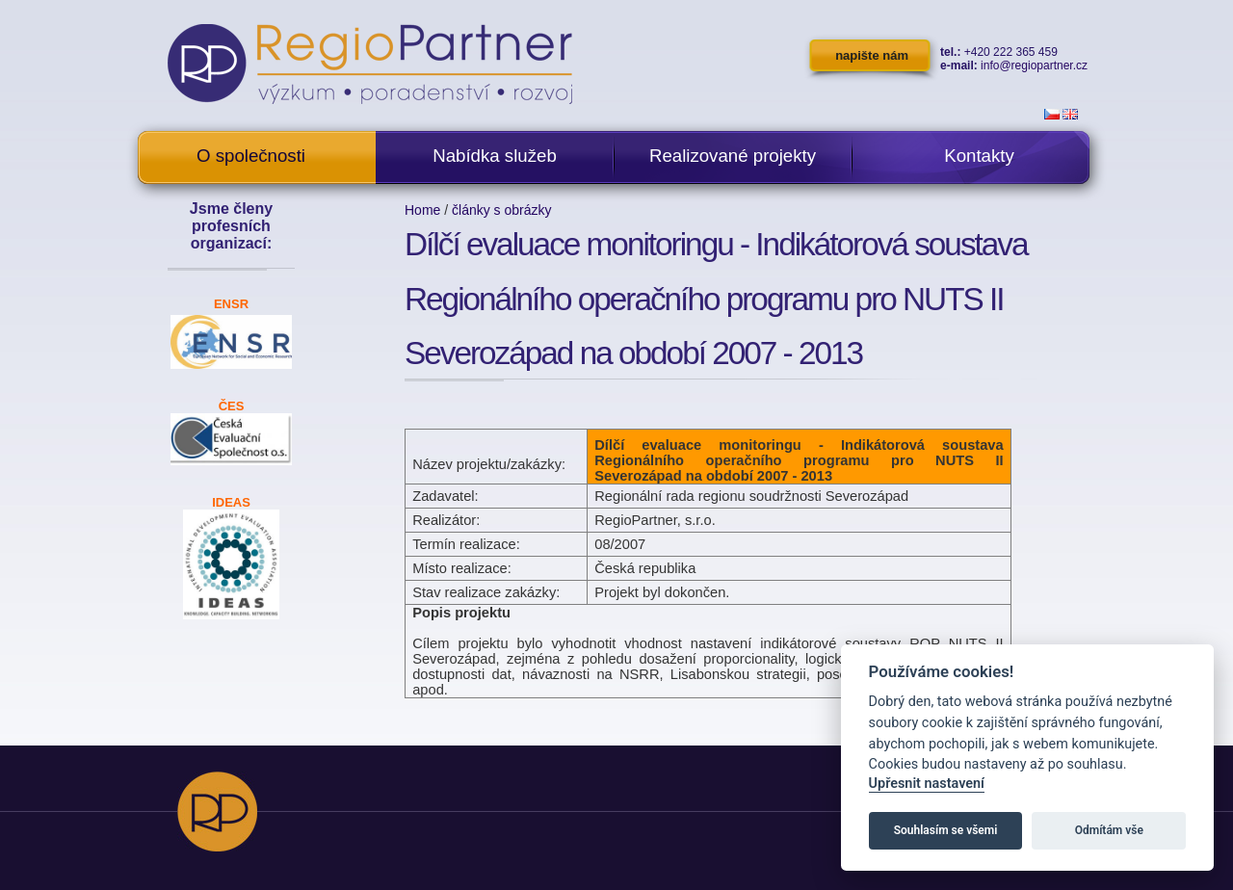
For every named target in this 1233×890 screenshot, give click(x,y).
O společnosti (251, 155)
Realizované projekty (732, 155)
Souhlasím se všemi (946, 830)
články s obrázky (501, 210)
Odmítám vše (1109, 830)
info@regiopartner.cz (1034, 65)
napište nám (871, 55)
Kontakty (979, 155)
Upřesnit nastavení (926, 783)
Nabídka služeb (495, 155)
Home (422, 210)
